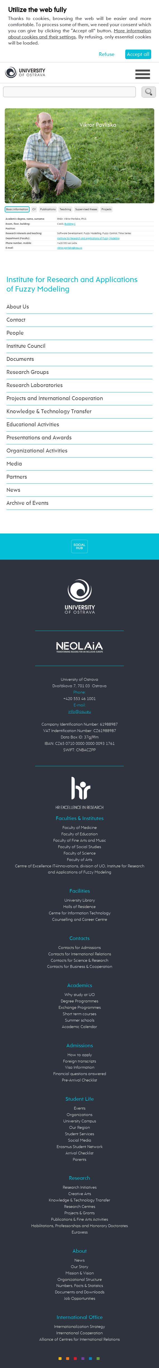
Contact (15, 320)
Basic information (17, 209)
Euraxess (80, 1232)
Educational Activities (32, 425)
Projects (106, 209)
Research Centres (79, 1207)
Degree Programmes (79, 1001)
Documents (20, 359)
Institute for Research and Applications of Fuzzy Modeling (88, 238)
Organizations (79, 1115)
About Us (17, 307)
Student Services (79, 1134)
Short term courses (79, 1014)
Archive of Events (27, 503)
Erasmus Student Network (80, 1147)
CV (34, 209)
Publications (48, 209)
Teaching (65, 209)
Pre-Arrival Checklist (79, 1080)
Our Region (79, 1127)
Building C (69, 224)
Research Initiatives (80, 1187)
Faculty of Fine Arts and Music (79, 840)
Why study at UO (79, 995)
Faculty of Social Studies (79, 847)
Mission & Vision (80, 1273)
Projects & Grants (79, 1213)
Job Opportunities (79, 1298)
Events (79, 1108)
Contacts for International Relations (79, 954)
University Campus (79, 1121)
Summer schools (79, 1020)
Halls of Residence (79, 907)
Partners (16, 477)
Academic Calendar (79, 1027)
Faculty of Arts (79, 860)
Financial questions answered (79, 1074)
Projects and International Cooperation (54, 399)
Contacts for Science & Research (79, 960)
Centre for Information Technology (79, 913)
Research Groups (27, 372)
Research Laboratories (34, 385)
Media (14, 464)
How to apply (80, 1055)
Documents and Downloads (79, 1292)
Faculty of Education (79, 834)
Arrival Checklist (79, 1153)
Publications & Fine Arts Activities (79, 1219)
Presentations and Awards (39, 438)
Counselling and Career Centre (79, 919)
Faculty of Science (80, 853)
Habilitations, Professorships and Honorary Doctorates (79, 1226)
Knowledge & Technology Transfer (48, 412)
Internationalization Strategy (79, 1327)
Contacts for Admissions (79, 948)
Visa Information (79, 1067)
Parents (79, 1159)
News (13, 490)
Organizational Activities (37, 451)
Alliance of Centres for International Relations (79, 1339)
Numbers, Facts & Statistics (79, 1286)
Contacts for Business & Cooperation (79, 967)
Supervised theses (86, 209)
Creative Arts (79, 1194)
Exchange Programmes (80, 1007)
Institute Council (25, 346)
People (15, 333)
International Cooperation (79, 1333)
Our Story (79, 1267)
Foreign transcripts (79, 1061)
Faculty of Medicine (79, 828)
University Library (79, 900)
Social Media (79, 1140)
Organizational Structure (79, 1280)
